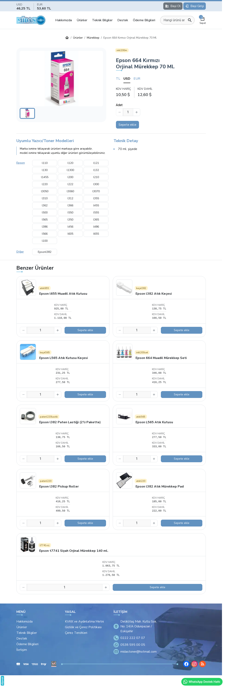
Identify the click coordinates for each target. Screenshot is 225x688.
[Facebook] (186, 664)
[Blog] (202, 664)
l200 (70, 177)
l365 (96, 220)
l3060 (70, 191)
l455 (96, 205)
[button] (61, 79)
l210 (96, 177)
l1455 (44, 177)
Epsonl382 (44, 252)
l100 (45, 241)
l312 (70, 198)
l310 (45, 198)
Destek (122, 20)
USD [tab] (126, 78)
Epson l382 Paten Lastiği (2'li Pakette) (70, 422)
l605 (70, 234)
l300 (96, 184)
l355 (96, 198)
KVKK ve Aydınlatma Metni (84, 621)
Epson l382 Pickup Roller (59, 486)
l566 (45, 234)
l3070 (96, 191)
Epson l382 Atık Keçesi (154, 293)
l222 (70, 184)
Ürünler (82, 20)
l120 (70, 163)
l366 (70, 205)
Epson (20, 163)
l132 (96, 170)
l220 (45, 184)
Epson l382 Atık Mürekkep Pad (160, 486)
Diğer (20, 252)
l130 (45, 170)
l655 (96, 234)
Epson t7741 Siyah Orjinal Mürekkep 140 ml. (73, 551)
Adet (119, 105)
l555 (96, 212)
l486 (96, 227)
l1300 (70, 170)
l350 (70, 220)
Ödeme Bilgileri (144, 20)
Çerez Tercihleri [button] (76, 633)
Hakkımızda (63, 20)
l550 (70, 212)
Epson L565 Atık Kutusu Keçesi (63, 358)
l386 (45, 227)
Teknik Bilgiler (102, 20)
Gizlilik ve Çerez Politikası (83, 627)
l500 (45, 212)
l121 (96, 163)
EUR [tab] (137, 78)
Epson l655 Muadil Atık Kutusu (63, 293)
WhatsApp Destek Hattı (201, 681)
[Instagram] (194, 664)
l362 (45, 205)
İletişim (21, 650)
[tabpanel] (161, 92)
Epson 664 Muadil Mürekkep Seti (161, 358)
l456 (70, 227)
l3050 (44, 191)
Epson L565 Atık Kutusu (154, 422)
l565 (45, 220)
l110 (45, 163)
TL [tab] (118, 78)
